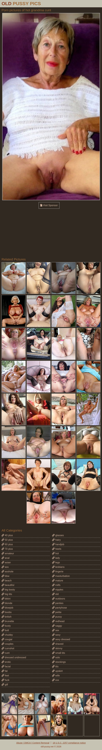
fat (5, 671)
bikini (6, 598)
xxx (55, 680)
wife (56, 675)
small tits (58, 653)
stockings (59, 662)
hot (55, 553)
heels (56, 549)
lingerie (57, 571)
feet (5, 675)
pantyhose (59, 607)
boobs (7, 612)
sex (55, 630)
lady (56, 558)
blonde (7, 603)
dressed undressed (14, 657)
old (55, 594)
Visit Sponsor (49, 205)
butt (5, 630)
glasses (58, 535)
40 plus (7, 535)
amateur (8, 553)
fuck (5, 680)
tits (55, 666)
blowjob (7, 607)
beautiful (8, 585)
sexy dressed (61, 639)
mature (57, 580)
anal (6, 558)
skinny (57, 648)
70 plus (7, 549)
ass (5, 567)
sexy (56, 634)
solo (56, 657)
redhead (58, 621)
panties (57, 603)
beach (7, 580)
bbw (5, 576)
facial (6, 666)
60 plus (7, 544)
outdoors (58, 598)
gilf (5, 684)
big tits (7, 594)
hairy (56, 540)
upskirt (57, 671)
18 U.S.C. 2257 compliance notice (69, 743)
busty (6, 625)
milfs (56, 585)
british (6, 616)
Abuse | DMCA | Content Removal (32, 743)
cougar (7, 639)
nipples (57, 589)
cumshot (8, 648)
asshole (7, 571)
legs (56, 562)
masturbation (61, 576)
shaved (57, 644)
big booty (8, 589)
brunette (8, 621)
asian (6, 562)
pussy (57, 616)
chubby (7, 634)
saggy (57, 625)
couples (7, 644)
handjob (58, 544)
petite (56, 612)
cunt (6, 653)
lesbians (58, 567)
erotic (6, 662)
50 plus (7, 540)
